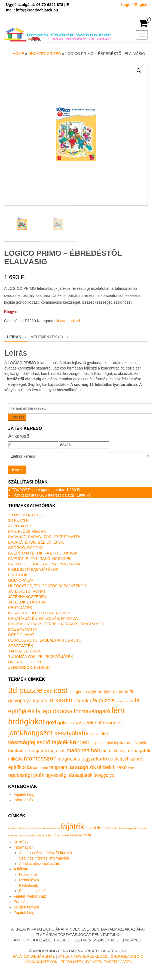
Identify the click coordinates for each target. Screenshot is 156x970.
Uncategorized (44, 53)
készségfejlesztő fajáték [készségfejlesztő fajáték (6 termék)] (38, 742)
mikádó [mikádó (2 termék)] (15, 759)
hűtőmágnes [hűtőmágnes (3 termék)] (108, 722)
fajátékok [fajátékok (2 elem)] (95, 827)
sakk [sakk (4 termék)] (113, 759)
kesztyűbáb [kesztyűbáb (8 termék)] (69, 733)
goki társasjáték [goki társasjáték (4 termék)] (75, 722)
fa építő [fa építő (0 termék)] (129, 701)
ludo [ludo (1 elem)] (22, 835)
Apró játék (20, 526)
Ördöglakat (21, 635)
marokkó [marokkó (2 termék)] (109, 750)
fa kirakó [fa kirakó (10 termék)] (60, 700)
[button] (139, 71)
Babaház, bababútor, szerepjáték (44, 537)
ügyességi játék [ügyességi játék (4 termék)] (26, 775)
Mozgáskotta (22, 629)
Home (18, 53)
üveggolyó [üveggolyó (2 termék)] (104, 775)
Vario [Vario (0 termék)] (131, 767)
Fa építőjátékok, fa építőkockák (42, 553)
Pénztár (20, 902)
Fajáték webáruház (30, 896)
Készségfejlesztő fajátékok (39, 613)
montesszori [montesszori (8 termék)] (40, 758)
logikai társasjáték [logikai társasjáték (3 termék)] (27, 750)
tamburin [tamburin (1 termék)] (40, 767)
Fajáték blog (24, 794)
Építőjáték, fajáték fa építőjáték (96, 962)
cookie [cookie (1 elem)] (30, 828)
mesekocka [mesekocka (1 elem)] (33, 835)
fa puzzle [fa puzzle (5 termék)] (104, 700)
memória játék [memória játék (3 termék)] (135, 750)
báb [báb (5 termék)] (48, 691)
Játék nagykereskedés (82, 956)
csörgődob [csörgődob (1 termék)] (78, 691)
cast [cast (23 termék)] (61, 690)
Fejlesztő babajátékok (33, 569)
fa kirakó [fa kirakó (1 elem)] (112, 828)
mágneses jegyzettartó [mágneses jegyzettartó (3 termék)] (82, 759)
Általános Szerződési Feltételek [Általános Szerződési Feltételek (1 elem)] (62, 835)
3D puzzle (18, 520)
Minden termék (26, 907)
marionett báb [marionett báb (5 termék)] (83, 750)
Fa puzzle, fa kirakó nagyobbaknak (45, 564)
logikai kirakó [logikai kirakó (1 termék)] (102, 743)
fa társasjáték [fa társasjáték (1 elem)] (127, 828)
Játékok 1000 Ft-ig (27, 602)
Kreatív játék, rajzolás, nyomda (43, 618)
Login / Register (135, 4)
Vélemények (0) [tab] (47, 337)
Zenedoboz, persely (29, 667)
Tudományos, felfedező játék (40, 656)
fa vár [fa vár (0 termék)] (119, 701)
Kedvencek (28, 885)
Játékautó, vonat (26, 591)
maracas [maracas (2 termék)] (56, 750)
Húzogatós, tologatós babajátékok (47, 586)
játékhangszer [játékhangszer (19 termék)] (30, 733)
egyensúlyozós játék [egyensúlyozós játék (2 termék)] (108, 691)
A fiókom (21, 869)
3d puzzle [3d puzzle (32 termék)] (25, 690)
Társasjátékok (24, 651)
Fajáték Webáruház (34, 956)
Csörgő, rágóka (26, 548)
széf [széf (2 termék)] (124, 759)
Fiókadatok (28, 874)
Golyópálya (20, 580)
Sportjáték (20, 645)
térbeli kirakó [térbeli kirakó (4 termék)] (112, 767)
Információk (23, 800)
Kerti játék (20, 607)
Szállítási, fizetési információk (44, 858)
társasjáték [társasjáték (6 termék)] (82, 767)
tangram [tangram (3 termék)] (58, 767)
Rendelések (29, 880)
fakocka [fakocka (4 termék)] (82, 700)
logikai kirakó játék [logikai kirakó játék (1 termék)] (130, 743)
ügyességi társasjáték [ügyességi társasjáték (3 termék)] (69, 775)
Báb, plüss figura (27, 531)
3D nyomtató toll (26, 515)
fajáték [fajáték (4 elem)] (72, 826)
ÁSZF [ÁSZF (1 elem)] (87, 835)
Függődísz (19, 575)
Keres (17, 470)
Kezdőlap (21, 842)
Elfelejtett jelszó (32, 891)
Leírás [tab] (14, 337)
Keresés (17, 417)
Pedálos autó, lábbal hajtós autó (44, 640)
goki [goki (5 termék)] (51, 722)
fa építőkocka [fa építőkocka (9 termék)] (54, 711)
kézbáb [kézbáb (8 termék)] (80, 742)
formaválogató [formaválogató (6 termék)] (92, 711)
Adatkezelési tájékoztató (39, 863)
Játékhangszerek (27, 597)
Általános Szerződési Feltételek (45, 853)
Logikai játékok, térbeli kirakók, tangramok (56, 624)
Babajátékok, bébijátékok (36, 542)
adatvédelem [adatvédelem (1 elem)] (16, 828)
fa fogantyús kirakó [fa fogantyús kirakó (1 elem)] (47, 828)
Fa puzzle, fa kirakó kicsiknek (40, 558)
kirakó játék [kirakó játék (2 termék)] (97, 733)
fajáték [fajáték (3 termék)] (40, 700)
